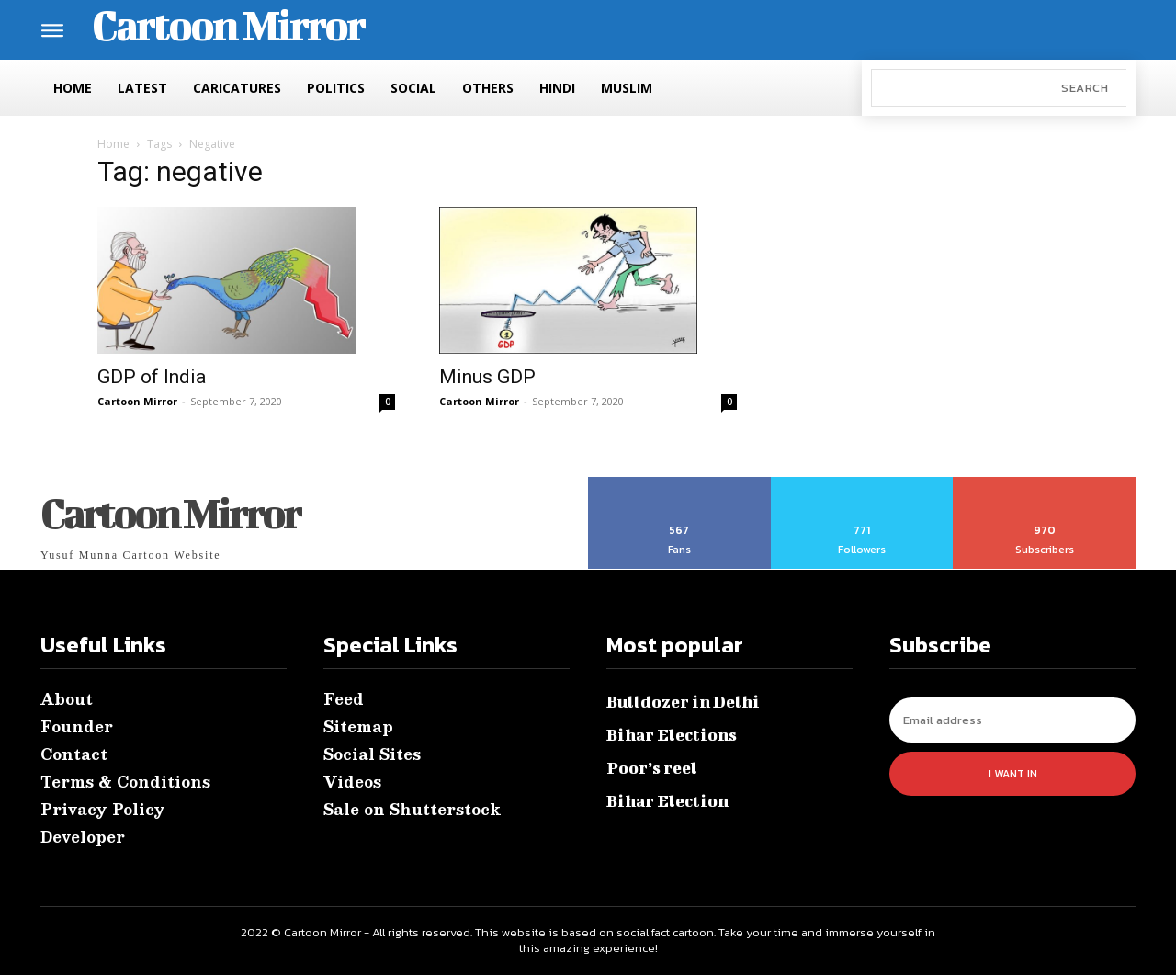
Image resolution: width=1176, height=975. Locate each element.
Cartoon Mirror (137, 401)
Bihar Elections (671, 734)
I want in (1013, 773)
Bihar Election (667, 801)
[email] (1012, 720)
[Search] (1084, 88)
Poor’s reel (651, 767)
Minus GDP (487, 377)
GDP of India (151, 377)
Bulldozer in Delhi (683, 701)
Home (113, 144)
